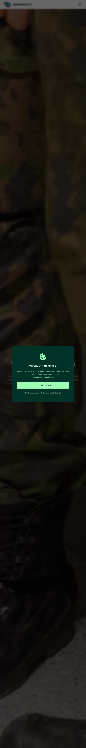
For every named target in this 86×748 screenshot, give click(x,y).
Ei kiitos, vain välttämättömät (51, 393)
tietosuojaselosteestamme (43, 377)
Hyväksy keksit (43, 385)
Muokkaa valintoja (31, 393)
